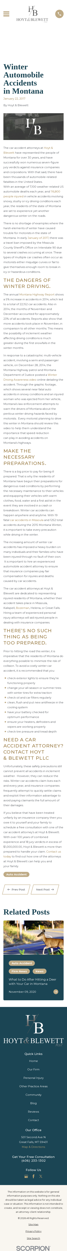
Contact (33, 1120)
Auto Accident (16, 874)
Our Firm (33, 1069)
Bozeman (22, 608)
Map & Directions (33, 1147)
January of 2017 (38, 238)
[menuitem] (33, 1225)
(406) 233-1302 (33, 1160)
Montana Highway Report (36, 294)
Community (33, 1094)
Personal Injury (33, 1078)
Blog (33, 1103)
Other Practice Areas (33, 1086)
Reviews (33, 1111)
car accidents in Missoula (26, 520)
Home (33, 1061)
